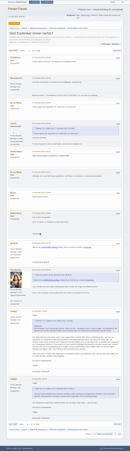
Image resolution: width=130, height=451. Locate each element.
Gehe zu (88, 434)
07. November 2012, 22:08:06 (41, 213)
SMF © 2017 (18, 448)
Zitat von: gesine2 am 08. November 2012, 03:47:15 (53, 275)
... (30, 51)
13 (35, 51)
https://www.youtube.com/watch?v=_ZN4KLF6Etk (50, 156)
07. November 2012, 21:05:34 (41, 151)
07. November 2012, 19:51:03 (41, 57)
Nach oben (13, 424)
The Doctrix (15, 270)
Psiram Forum (17, 8)
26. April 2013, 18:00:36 (39, 379)
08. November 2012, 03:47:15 (41, 243)
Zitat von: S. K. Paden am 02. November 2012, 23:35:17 (55, 388)
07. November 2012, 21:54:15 (41, 192)
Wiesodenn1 (16, 78)
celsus (13, 123)
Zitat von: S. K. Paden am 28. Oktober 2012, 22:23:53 (54, 321)
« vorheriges (105, 44)
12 (33, 51)
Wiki (78, 15)
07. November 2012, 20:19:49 (41, 103)
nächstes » (116, 44)
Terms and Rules (109, 448)
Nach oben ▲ (119, 448)
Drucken (117, 50)
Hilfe (101, 448)
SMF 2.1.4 (10, 448)
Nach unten (13, 50)
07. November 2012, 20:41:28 (41, 123)
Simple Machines (27, 448)
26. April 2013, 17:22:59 (39, 311)
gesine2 (14, 243)
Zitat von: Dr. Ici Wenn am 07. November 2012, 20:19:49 (55, 128)
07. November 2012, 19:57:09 (41, 78)
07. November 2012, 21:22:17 (41, 172)
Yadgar (13, 311)
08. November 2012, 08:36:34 (41, 270)
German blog (85, 15)
